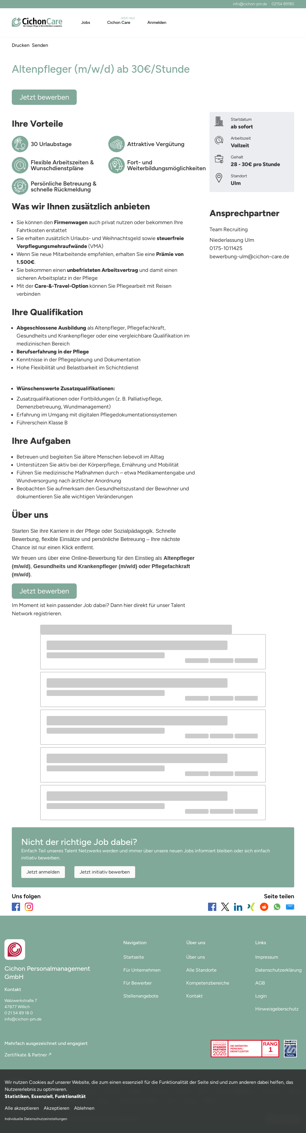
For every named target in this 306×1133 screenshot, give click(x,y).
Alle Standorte (201, 970)
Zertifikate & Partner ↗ (27, 1055)
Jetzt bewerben (44, 97)
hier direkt (136, 605)
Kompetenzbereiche (207, 983)
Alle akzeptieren (22, 1108)
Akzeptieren (56, 1108)
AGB (260, 983)
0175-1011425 (226, 248)
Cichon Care (118, 22)
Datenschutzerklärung (278, 970)
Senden (40, 45)
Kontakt (194, 996)
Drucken (21, 45)
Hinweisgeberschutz (277, 1009)
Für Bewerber (137, 983)
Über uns (195, 957)
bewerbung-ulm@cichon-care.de (249, 256)
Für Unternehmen (142, 970)
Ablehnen (84, 1108)
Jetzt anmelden (43, 872)
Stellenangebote (140, 996)
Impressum (266, 957)
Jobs (85, 22)
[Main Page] (37, 22)
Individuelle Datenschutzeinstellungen (36, 1119)
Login (261, 996)
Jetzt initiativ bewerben (105, 872)
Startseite (133, 957)
